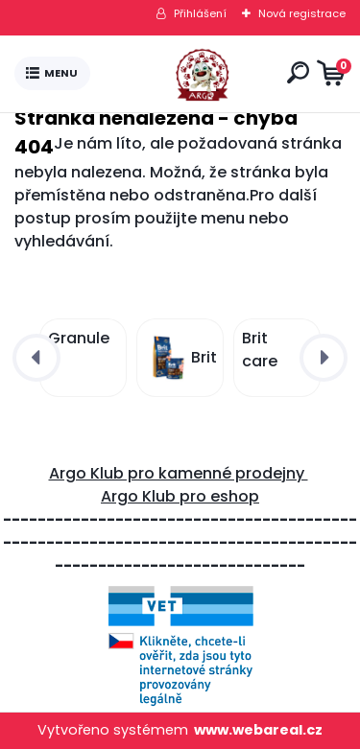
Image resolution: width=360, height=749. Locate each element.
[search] (298, 72)
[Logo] (184, 74)
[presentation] (36, 358)
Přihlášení (200, 13)
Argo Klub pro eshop (180, 496)
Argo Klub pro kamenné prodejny (178, 473)
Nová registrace (302, 13)
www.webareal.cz (258, 729)
